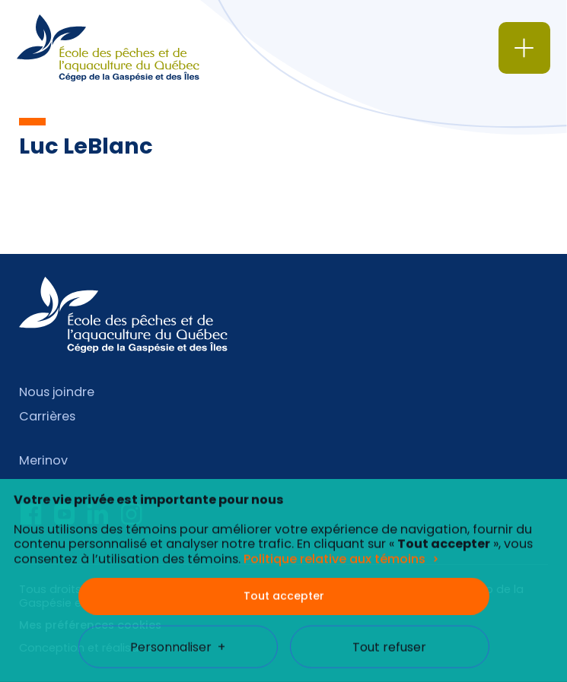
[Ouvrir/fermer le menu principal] (524, 48)
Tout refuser (389, 635)
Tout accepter (284, 584)
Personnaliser (177, 635)
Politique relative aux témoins (334, 547)
